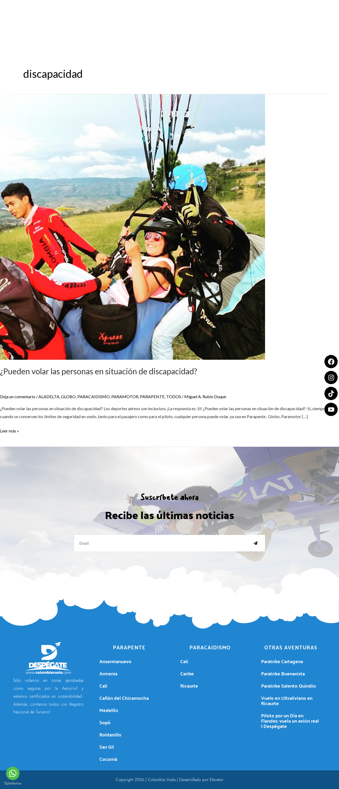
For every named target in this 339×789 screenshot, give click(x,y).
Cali (103, 685)
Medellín (108, 710)
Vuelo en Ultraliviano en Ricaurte (286, 700)
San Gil (106, 746)
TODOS (173, 396)
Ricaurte (189, 685)
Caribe (187, 673)
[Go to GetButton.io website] (12, 783)
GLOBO (68, 396)
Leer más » (9, 430)
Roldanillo (110, 734)
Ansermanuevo (115, 661)
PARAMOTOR (124, 396)
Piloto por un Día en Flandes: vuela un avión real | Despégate (290, 720)
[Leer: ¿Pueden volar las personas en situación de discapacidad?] (132, 226)
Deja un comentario (17, 396)
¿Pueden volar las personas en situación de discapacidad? (98, 371)
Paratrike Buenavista (283, 673)
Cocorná (108, 758)
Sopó (105, 722)
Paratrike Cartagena (282, 661)
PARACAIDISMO (93, 396)
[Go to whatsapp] (12, 773)
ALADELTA (48, 396)
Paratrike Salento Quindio (288, 685)
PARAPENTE (152, 396)
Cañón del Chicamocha (124, 697)
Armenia (108, 673)
